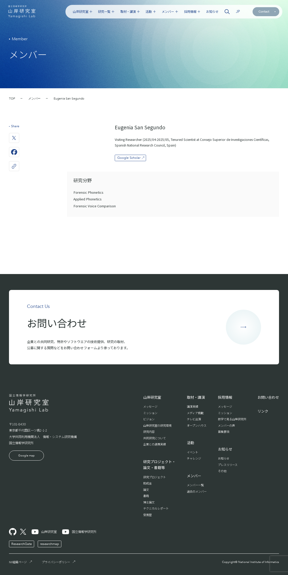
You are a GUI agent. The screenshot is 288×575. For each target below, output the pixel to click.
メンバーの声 (226, 425)
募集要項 (223, 432)
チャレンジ (194, 458)
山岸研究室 (82, 11)
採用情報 (192, 11)
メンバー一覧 (195, 485)
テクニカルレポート (156, 508)
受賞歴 (147, 515)
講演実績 (192, 406)
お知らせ (212, 11)
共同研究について (154, 438)
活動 (151, 11)
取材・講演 (130, 11)
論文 (146, 490)
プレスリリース (227, 465)
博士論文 (149, 502)
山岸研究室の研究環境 (157, 425)
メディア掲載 (195, 413)
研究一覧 (106, 11)
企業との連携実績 (154, 444)
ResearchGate (21, 544)
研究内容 (149, 432)
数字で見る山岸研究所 (232, 419)
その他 (222, 471)
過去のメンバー (197, 491)
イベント (192, 452)
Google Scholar (131, 157)
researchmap (49, 544)
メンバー (170, 11)
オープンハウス (196, 425)
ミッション (150, 413)
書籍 (146, 496)
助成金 (147, 483)
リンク (262, 411)
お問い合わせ (268, 397)
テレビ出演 (194, 419)
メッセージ (150, 406)
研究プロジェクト (154, 477)
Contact (266, 11)
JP (238, 11)
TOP (12, 98)
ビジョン (149, 419)
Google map (26, 455)
